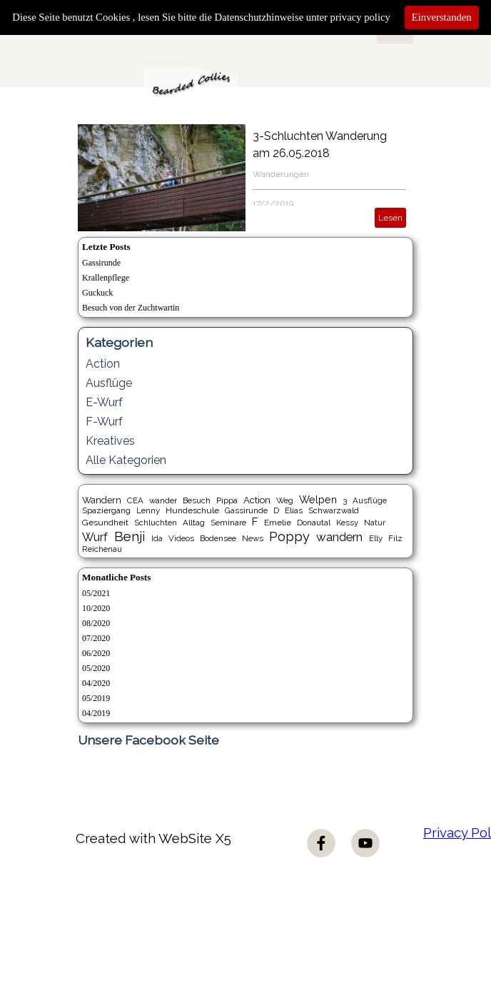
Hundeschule (192, 510)
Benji (129, 536)
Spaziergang (106, 510)
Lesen (390, 218)
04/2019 (96, 713)
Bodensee (218, 538)
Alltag (194, 523)
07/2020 (96, 638)
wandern (339, 537)
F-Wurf (104, 421)
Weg (284, 500)
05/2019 (96, 698)
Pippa (227, 500)
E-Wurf (104, 402)
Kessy (347, 523)
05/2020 (96, 668)
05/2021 (96, 593)
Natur (374, 523)
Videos (181, 538)
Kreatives (110, 441)
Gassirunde (101, 263)
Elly (376, 538)
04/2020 (96, 683)
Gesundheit (105, 523)
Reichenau (102, 549)
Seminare (228, 523)
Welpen (318, 499)
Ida (157, 538)
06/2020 (96, 653)
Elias (294, 510)
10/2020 (96, 608)
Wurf (95, 537)
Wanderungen (281, 174)
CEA (135, 500)
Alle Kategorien (126, 460)
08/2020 (96, 623)
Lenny (148, 510)
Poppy (289, 536)
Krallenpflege (105, 278)
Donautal (313, 523)
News (252, 538)
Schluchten (155, 523)
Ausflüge (109, 383)
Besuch (197, 500)
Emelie (277, 523)
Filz (395, 538)
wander (163, 500)
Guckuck (97, 293)
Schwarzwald (333, 510)
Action (103, 363)
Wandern (101, 500)
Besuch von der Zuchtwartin (130, 308)
